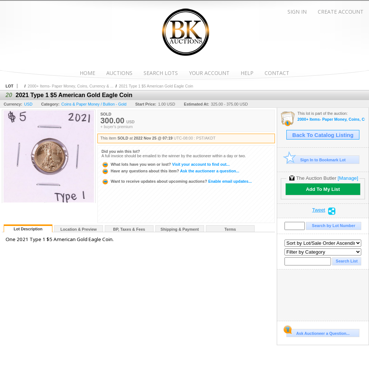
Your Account (209, 72)
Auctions (119, 72)
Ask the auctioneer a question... (170, 171)
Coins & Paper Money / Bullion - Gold (94, 104)
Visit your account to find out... (165, 164)
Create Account (340, 11)
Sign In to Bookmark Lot (316, 159)
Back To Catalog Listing (323, 135)
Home (87, 72)
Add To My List (323, 189)
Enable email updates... (176, 181)
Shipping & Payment (180, 229)
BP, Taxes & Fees (129, 229)
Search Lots (161, 72)
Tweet (318, 210)
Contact (277, 72)
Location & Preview (79, 229)
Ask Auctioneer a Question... (317, 332)
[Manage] (347, 178)
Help (247, 72)
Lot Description (28, 229)
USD (28, 104)
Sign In (297, 11)
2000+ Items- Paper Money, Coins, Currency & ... (70, 86)
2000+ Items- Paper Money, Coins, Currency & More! (331, 119)
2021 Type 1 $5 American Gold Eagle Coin (156, 86)
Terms (230, 229)
